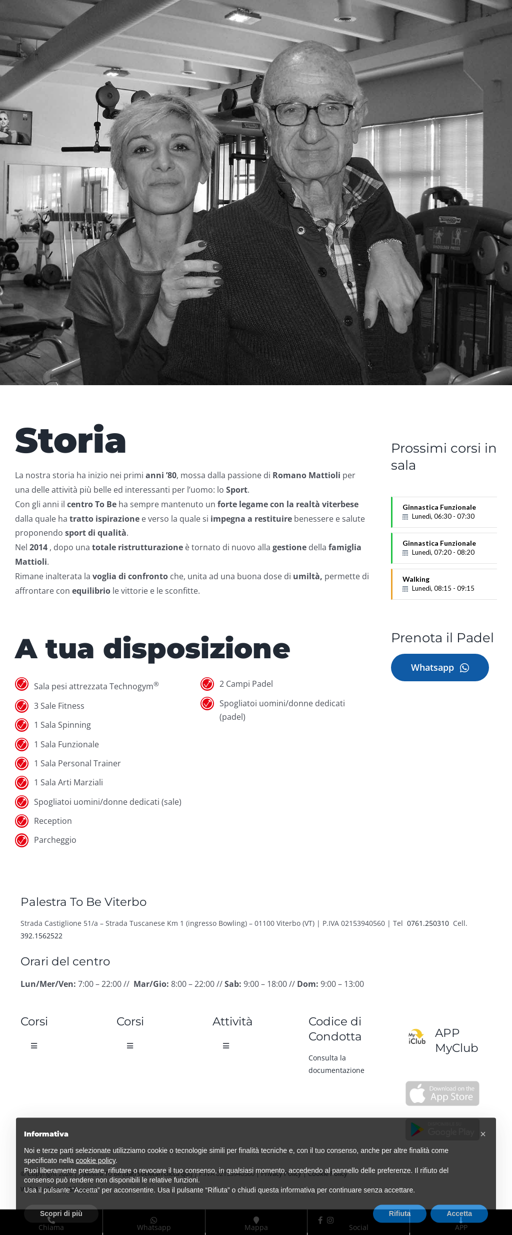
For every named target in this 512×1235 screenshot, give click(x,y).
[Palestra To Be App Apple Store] (442, 1084)
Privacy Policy (281, 1173)
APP (461, 1220)
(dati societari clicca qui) (157, 1173)
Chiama (51, 1220)
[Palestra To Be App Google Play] (442, 1120)
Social (338, 1220)
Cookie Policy (328, 1173)
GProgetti (82, 1188)
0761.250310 (429, 923)
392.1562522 (41, 935)
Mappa (257, 1220)
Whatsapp (154, 1220)
